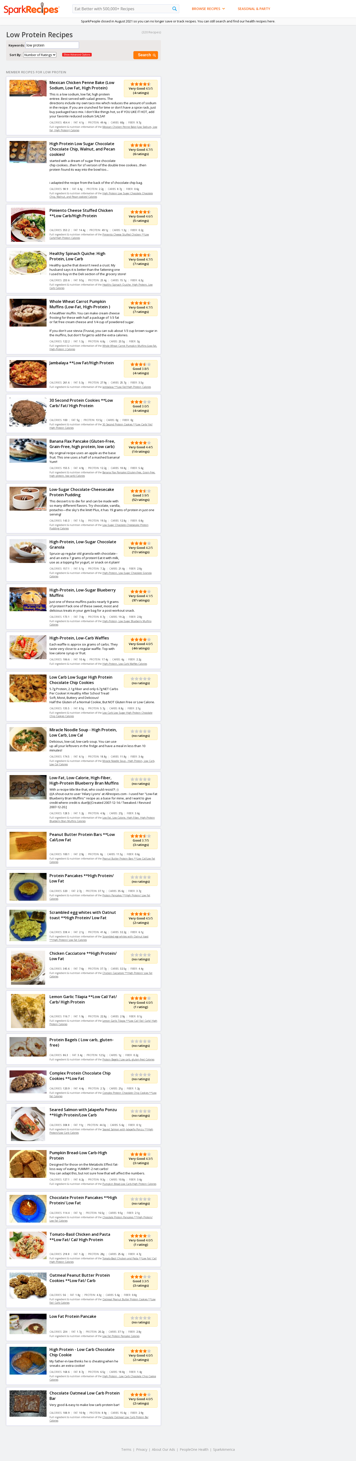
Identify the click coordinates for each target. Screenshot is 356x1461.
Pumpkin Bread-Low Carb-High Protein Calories (129, 1184)
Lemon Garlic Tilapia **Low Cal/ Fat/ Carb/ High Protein (83, 999)
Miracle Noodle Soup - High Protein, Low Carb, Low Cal (83, 732)
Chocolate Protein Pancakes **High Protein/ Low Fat (83, 1200)
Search (147, 55)
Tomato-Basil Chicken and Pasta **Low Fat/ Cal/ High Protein (79, 1237)
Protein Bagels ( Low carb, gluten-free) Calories (128, 1059)
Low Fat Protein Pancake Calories (120, 1336)
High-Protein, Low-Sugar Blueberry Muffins (82, 592)
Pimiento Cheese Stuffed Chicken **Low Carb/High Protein (81, 213)
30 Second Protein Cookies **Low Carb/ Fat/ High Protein (81, 403)
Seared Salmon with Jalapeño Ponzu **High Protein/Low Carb (83, 1112)
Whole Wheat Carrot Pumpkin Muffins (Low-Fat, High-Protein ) (79, 304)
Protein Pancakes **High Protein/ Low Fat (81, 878)
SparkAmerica (224, 1449)
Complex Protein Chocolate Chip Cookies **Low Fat (80, 1075)
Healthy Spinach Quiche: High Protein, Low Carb (77, 256)
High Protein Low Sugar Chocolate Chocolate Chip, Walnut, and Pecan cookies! (82, 149)
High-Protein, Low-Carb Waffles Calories (124, 663)
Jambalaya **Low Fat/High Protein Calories (126, 387)
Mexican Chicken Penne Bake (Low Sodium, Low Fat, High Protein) (81, 85)
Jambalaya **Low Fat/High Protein (81, 362)
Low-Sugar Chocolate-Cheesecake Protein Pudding (81, 492)
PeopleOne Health (194, 1449)
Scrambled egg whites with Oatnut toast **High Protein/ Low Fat (82, 915)
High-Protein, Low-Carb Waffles (79, 638)
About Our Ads (163, 1449)
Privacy (141, 1449)
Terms (126, 1449)
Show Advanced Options (77, 54)
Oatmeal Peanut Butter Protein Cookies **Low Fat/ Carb (79, 1278)
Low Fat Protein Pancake (72, 1316)
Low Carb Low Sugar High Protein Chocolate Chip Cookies (80, 679)
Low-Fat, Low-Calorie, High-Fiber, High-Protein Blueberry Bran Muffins (84, 780)
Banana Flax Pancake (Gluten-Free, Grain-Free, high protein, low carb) (82, 444)
